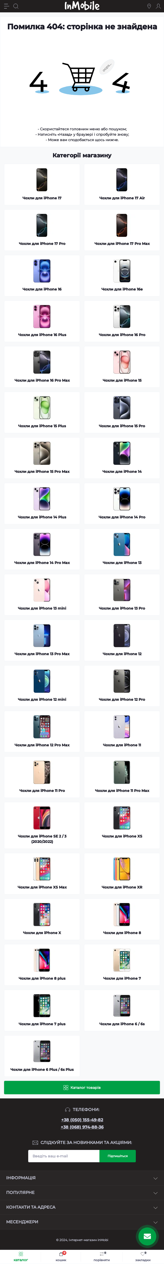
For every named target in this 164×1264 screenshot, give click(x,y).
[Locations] (149, 6)
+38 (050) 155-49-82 (82, 1119)
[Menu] (6, 6)
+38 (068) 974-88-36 (82, 1127)
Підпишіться (118, 1156)
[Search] (15, 6)
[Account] (158, 6)
